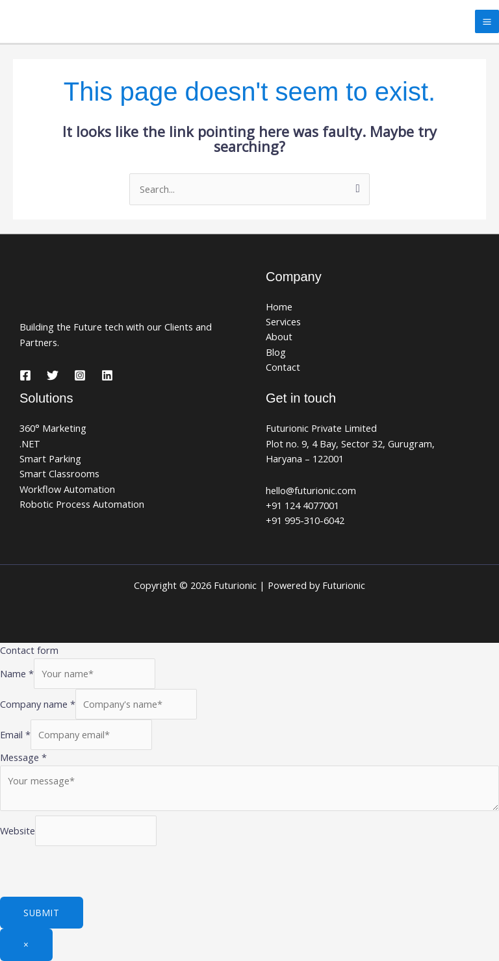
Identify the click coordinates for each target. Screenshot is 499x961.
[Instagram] (80, 375)
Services (283, 321)
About (279, 336)
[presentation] (99, 871)
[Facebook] (25, 375)
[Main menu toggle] (487, 22)
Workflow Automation (67, 488)
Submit (41, 912)
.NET (29, 443)
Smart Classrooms (59, 473)
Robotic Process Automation (81, 503)
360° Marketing (52, 427)
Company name (37, 703)
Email (15, 734)
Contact (283, 366)
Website (17, 829)
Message (23, 757)
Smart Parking (50, 458)
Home (279, 306)
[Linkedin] (107, 375)
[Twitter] (52, 375)
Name (17, 673)
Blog (276, 351)
